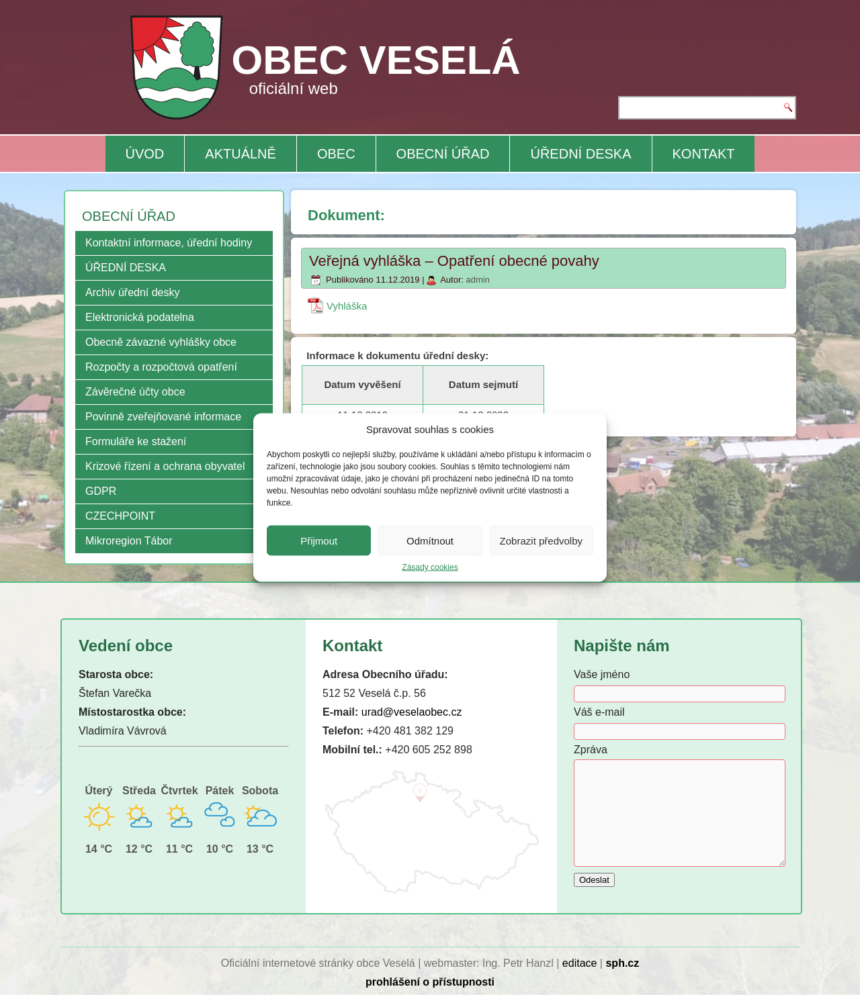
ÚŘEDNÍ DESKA (580, 153)
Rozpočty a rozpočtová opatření (161, 367)
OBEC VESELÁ (376, 60)
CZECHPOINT (120, 516)
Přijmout (318, 540)
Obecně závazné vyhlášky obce (160, 342)
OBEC (336, 153)
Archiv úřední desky (132, 292)
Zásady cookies (430, 567)
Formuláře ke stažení (135, 441)
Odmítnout (430, 540)
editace (579, 963)
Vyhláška (347, 306)
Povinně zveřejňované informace (163, 416)
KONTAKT (704, 153)
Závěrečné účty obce (135, 391)
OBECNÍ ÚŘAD (443, 153)
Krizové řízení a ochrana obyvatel (165, 466)
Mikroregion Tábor (129, 541)
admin (477, 280)
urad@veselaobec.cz (411, 712)
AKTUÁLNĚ (240, 153)
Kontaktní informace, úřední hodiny (168, 242)
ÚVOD (145, 153)
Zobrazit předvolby (541, 540)
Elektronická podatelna (139, 317)
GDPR (100, 491)
